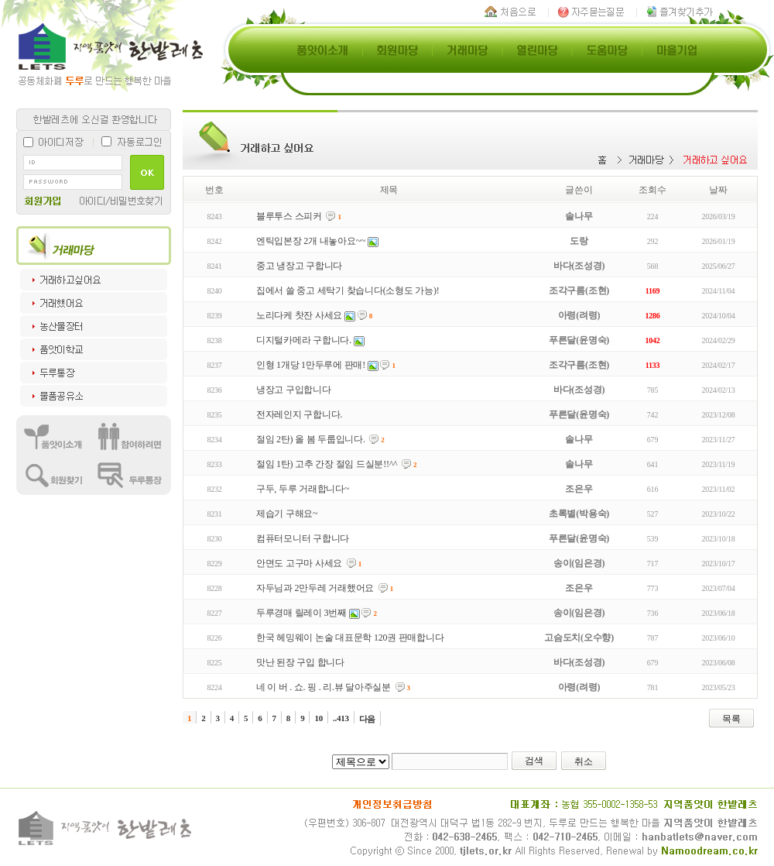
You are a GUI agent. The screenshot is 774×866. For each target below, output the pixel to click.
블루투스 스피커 (289, 216)
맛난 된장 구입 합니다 (300, 662)
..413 (341, 718)
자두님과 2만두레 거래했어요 (315, 587)
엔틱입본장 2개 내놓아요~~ (310, 240)
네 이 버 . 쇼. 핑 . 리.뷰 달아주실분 (323, 687)
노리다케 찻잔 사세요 (299, 315)
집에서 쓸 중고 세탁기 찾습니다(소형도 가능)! (348, 290)
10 (318, 718)
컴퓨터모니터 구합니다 (302, 538)
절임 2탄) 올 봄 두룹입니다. (310, 439)
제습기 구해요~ (287, 513)
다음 (367, 718)
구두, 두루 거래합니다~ (302, 488)
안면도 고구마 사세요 (299, 563)
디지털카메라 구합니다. (303, 340)
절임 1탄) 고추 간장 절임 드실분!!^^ (327, 464)
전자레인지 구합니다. (299, 414)
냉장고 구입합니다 (293, 389)
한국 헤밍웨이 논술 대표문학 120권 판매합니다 (350, 637)
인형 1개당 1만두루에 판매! (310, 364)
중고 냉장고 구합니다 (299, 265)
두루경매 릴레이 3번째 (301, 612)
